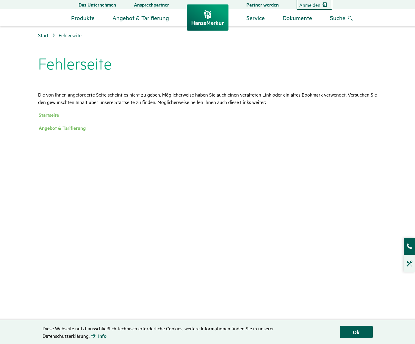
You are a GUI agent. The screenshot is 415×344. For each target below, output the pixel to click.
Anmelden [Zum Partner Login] (309, 4)
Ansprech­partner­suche (406, 246)
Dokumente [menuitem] (297, 17)
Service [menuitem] (255, 17)
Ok (356, 332)
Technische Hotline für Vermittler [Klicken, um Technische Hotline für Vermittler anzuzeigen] (406, 267)
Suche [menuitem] (337, 17)
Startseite (49, 114)
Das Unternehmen (97, 4)
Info (102, 336)
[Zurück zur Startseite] (207, 17)
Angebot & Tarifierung (62, 127)
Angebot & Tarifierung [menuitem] (140, 17)
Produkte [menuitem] (83, 17)
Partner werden (262, 4)
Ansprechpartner (151, 4)
